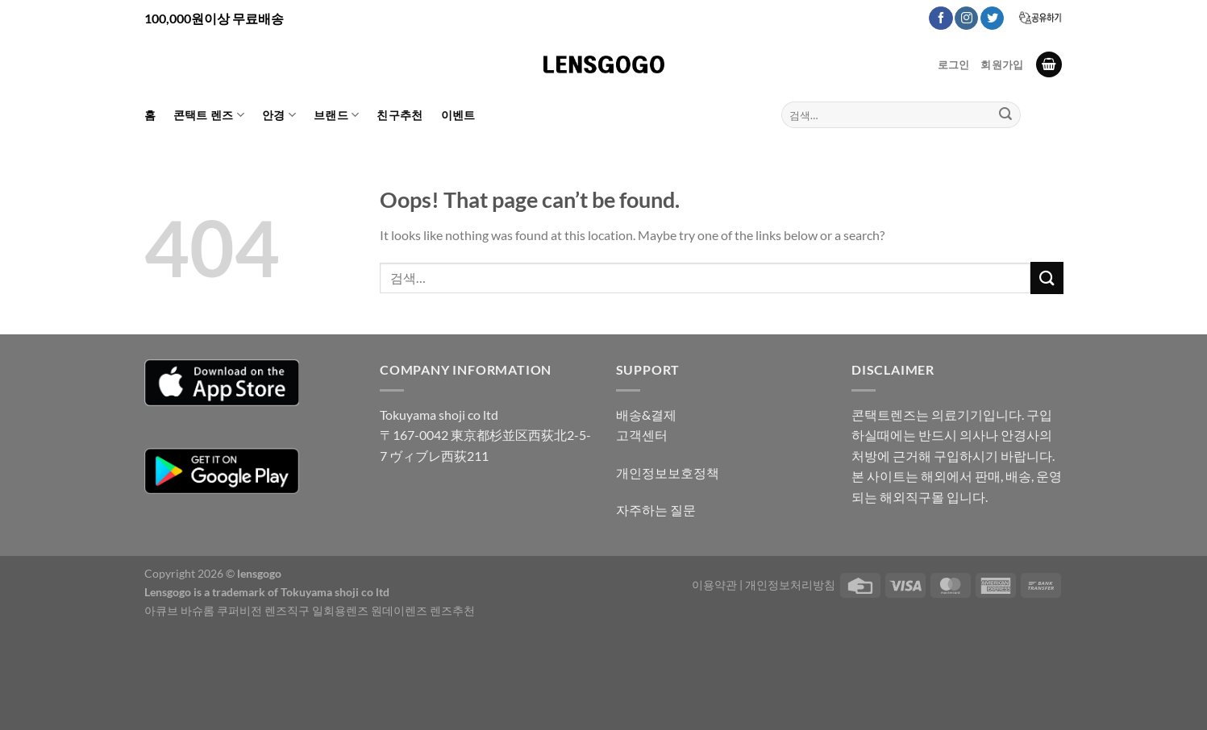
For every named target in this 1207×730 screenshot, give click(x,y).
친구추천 (399, 115)
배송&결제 (646, 414)
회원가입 (1001, 64)
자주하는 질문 (656, 509)
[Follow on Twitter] (992, 18)
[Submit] (1005, 115)
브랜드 (336, 114)
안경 (279, 114)
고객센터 (642, 434)
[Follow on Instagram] (966, 18)
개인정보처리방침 (790, 584)
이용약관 (714, 584)
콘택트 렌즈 (208, 114)
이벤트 (458, 115)
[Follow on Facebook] (940, 18)
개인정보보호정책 (667, 472)
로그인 (954, 64)
